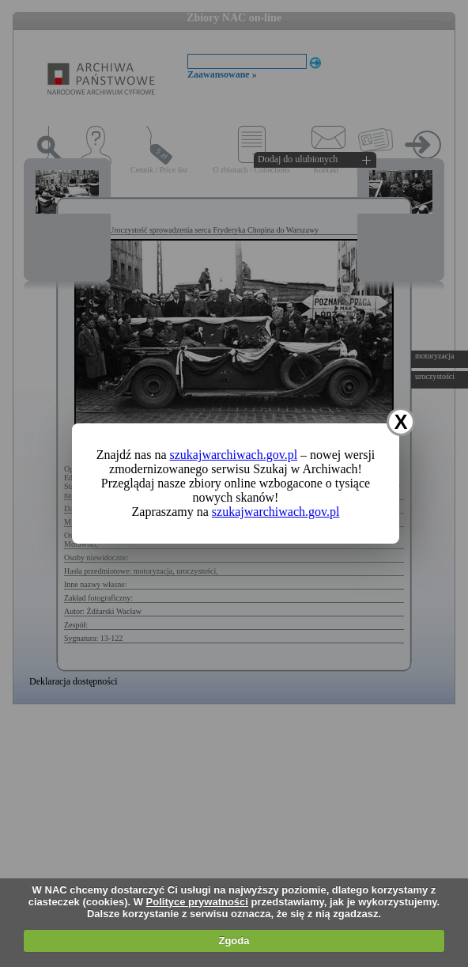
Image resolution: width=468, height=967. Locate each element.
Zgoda (233, 940)
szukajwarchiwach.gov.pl (234, 454)
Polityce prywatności (197, 902)
